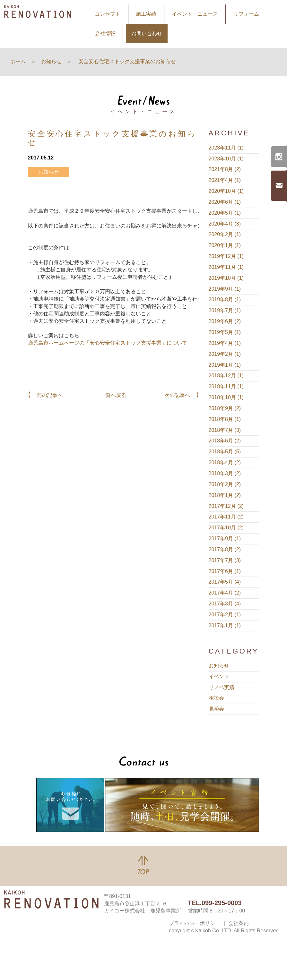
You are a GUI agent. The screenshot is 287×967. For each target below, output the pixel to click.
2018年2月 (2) (225, 484)
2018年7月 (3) (225, 430)
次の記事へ (177, 395)
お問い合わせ (146, 33)
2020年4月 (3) (225, 224)
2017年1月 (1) (225, 625)
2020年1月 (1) (225, 245)
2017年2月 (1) (225, 614)
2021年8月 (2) (225, 169)
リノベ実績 (221, 687)
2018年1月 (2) (225, 495)
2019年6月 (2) (225, 321)
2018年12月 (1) (226, 375)
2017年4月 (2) (225, 592)
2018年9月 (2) (225, 408)
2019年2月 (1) (225, 354)
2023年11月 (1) (226, 147)
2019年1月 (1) (225, 365)
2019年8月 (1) (225, 299)
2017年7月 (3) (225, 560)
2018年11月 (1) (226, 386)
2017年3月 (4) (225, 603)
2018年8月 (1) (225, 419)
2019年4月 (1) (225, 343)
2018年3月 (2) (225, 473)
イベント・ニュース (195, 14)
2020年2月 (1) (225, 234)
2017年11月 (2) (226, 516)
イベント (219, 676)
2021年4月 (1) (225, 180)
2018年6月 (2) (225, 440)
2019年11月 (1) (226, 267)
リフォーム (246, 14)
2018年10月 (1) (226, 397)
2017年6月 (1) (225, 571)
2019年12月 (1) (226, 256)
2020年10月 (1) (226, 191)
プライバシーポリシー (194, 923)
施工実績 (146, 14)
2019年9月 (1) (225, 289)
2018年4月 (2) (225, 462)
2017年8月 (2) (225, 549)
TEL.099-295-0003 (215, 902)
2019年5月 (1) (225, 332)
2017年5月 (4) (225, 582)
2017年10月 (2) (226, 527)
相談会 (216, 698)
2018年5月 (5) (225, 451)
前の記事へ (50, 395)
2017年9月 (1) (225, 538)
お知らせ (48, 172)
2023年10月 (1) (226, 158)
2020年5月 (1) (225, 213)
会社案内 (238, 923)
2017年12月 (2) (226, 506)
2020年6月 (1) (225, 202)
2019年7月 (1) (225, 310)
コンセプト (107, 14)
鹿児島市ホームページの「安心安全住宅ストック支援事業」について (107, 343)
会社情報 (105, 33)
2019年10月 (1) (226, 278)
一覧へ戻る (113, 395)
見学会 (216, 709)
